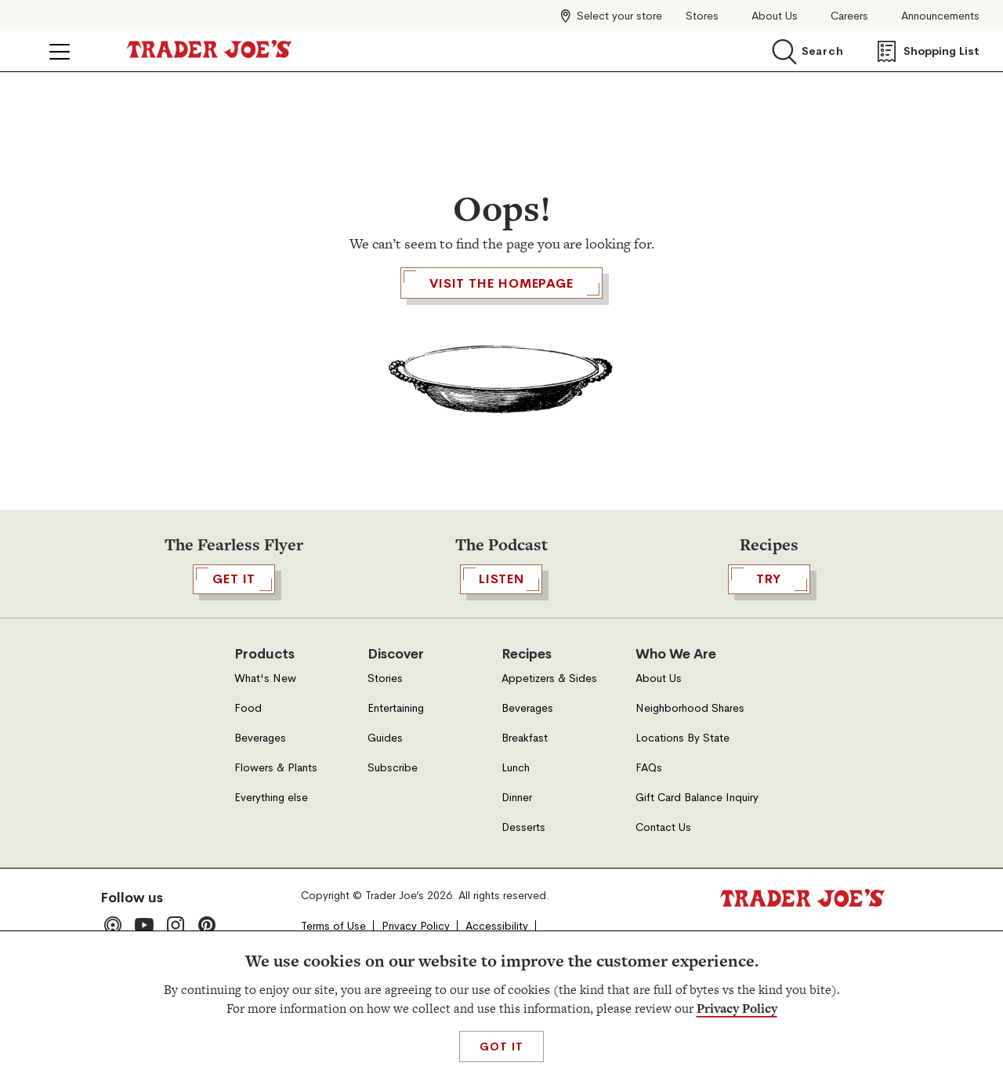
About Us (774, 16)
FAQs (648, 858)
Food (248, 798)
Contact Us (663, 917)
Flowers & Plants (275, 858)
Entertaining (396, 798)
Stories (385, 768)
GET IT (234, 669)
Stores (702, 16)
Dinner (517, 887)
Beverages (260, 828)
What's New (265, 768)
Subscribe (393, 858)
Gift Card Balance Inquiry (697, 887)
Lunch (516, 858)
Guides (385, 828)
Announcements (940, 16)
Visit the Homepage (501, 373)
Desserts (523, 917)
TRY (769, 669)
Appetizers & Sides (549, 768)
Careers (849, 16)
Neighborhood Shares (689, 798)
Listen (501, 669)
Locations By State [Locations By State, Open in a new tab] (682, 828)
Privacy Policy (737, 1008)
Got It (501, 1046)
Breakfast (525, 828)
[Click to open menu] (59, 51)
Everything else (271, 887)
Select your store (619, 16)
